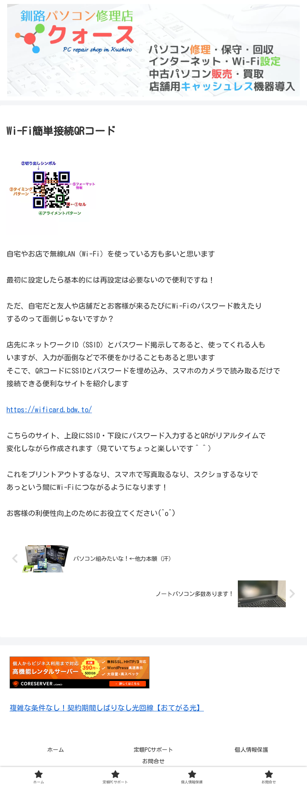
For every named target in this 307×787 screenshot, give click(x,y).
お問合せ (153, 761)
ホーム (55, 750)
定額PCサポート (153, 750)
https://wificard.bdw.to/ (49, 409)
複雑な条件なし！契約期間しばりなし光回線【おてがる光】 (107, 707)
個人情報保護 (251, 750)
